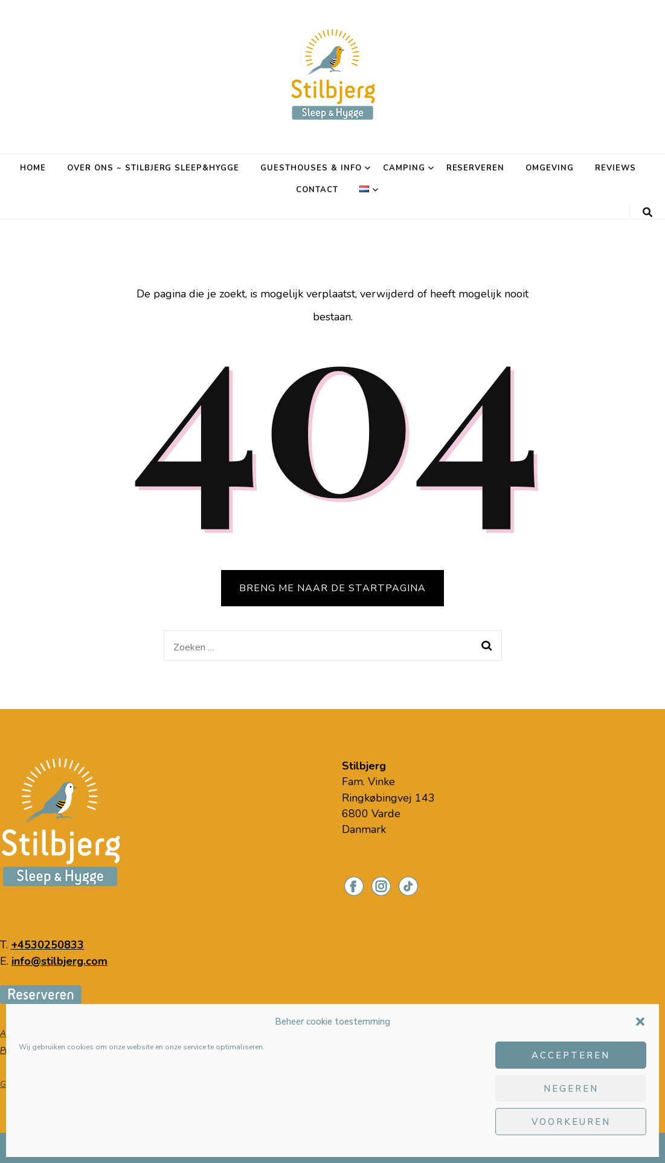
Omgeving (549, 168)
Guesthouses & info (311, 168)
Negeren (571, 1089)
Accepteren (571, 1055)
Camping (404, 168)
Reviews (615, 168)
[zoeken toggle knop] (647, 212)
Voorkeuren (571, 1122)
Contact (317, 189)
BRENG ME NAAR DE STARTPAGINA (332, 588)
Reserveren (475, 168)
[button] (640, 1022)
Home (33, 168)
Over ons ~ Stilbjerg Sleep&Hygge (153, 168)
